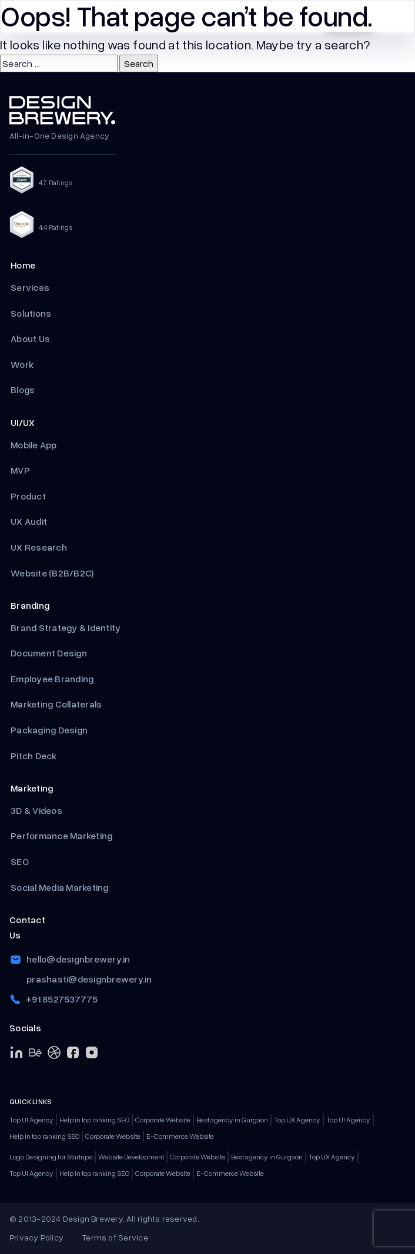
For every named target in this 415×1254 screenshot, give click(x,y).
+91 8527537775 (62, 999)
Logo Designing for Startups (50, 1156)
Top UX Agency (297, 1119)
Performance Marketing (63, 835)
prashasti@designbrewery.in (89, 979)
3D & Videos (36, 810)
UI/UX (23, 422)
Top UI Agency (31, 1119)
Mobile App (34, 445)
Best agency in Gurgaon (232, 1119)
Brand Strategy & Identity (66, 627)
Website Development (131, 1156)
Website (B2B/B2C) (52, 573)
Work (22, 364)
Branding (30, 605)
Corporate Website (162, 1119)
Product (29, 496)
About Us (30, 338)
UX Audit (29, 521)
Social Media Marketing (60, 887)
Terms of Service (115, 1237)
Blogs (23, 389)
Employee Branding (53, 679)
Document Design (49, 653)
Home (23, 265)
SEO (20, 861)
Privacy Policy (36, 1237)
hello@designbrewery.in (78, 959)
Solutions (31, 313)
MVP (21, 470)
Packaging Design (49, 730)
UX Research (39, 547)
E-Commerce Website (180, 1136)
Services (30, 287)
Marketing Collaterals (56, 704)
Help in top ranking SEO (94, 1119)
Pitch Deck (35, 756)
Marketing (32, 788)
